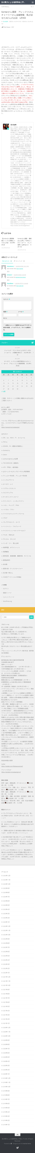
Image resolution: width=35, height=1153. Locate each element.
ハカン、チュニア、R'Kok (11, 505)
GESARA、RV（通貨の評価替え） (13, 446)
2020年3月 (6, 1065)
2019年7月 (6, 1099)
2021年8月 (6, 994)
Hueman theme (27, 1143)
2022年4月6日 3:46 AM (20, 275)
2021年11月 (6, 981)
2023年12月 (6, 875)
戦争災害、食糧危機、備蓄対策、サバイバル (17, 556)
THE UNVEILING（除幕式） (11, 463)
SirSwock (9, 274)
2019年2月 (6, 1120)
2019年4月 (6, 1112)
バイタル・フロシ (8, 509)
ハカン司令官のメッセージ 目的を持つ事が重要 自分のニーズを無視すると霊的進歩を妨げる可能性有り (17, 824)
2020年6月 (6, 1053)
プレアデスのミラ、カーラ (11, 522)
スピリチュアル (8, 492)
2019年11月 (6, 1082)
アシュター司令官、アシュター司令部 (15, 476)
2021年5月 (6, 1006)
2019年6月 (6, 1103)
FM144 (5, 442)
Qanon (5, 454)
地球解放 (6, 552)
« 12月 (3, 391)
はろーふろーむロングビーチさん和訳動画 (16, 471)
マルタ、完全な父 (8, 535)
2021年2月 (6, 1019)
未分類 (5, 564)
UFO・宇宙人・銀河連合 (10, 467)
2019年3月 (6, 1116)
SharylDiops (10, 283)
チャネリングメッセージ (10, 497)
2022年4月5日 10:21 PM (22, 266)
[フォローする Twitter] (32, 343)
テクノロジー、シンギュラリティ (13, 501)
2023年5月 (6, 905)
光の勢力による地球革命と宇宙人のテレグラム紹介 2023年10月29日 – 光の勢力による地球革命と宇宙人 (17, 857)
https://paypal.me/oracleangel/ (10, 427)
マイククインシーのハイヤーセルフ (14, 530)
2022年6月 (6, 951)
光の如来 (5, 21)
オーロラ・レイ (8, 484)
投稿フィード (7, 593)
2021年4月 (6, 1011)
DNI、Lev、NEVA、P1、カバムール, (14, 438)
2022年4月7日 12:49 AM (21, 283)
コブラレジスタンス (9, 488)
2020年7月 (6, 1048)
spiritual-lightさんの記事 (10, 459)
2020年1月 (6, 1074)
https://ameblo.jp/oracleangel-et (11, 772)
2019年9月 (6, 1091)
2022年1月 (6, 973)
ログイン (6, 588)
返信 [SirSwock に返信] (8, 280)
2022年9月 (6, 939)
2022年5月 (6, 956)
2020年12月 (6, 1027)
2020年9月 (6, 1040)
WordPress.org (7, 601)
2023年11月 (6, 880)
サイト (5, 318)
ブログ (5, 518)
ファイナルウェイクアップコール (13, 514)
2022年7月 (6, 947)
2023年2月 (6, 918)
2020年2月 (6, 1070)
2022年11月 (6, 930)
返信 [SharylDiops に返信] (8, 288)
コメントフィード (8, 597)
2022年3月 (6, 964)
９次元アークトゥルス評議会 (12, 577)
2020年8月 (6, 1044)
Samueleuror (10, 266)
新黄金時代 (6, 560)
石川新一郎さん (8, 573)
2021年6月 (6, 1002)
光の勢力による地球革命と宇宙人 (13, 2)
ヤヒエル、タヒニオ (9, 539)
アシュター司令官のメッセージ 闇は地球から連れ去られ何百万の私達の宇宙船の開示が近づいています (17, 852)
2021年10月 (6, 985)
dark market (20, 268)
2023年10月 (6, 884)
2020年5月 (6, 1057)
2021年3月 (6, 1015)
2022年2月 (6, 968)
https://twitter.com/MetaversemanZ (12, 766)
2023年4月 (6, 909)
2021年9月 (6, 989)
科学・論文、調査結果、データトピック (14, 783)
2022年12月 (6, 926)
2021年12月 (6, 977)
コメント (7, 261)
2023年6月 (6, 901)
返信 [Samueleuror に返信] (8, 271)
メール (21, 312)
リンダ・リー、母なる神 (10, 543)
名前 (5, 312)
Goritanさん (5, 7)
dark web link (19, 285)
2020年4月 (6, 1061)
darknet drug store (21, 277)
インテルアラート (8, 480)
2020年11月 (6, 1032)
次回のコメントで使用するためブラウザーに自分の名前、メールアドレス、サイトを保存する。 (17, 327)
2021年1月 (6, 1023)
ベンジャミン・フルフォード (12, 526)
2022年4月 (6, 960)
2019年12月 (6, 1078)
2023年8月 (6, 892)
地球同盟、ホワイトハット (11, 547)
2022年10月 (6, 935)
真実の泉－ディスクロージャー (13, 568)
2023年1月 (6, 922)
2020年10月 (6, 1036)
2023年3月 (6, 913)
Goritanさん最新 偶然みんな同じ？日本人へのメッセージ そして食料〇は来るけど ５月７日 (25, 243)
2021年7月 (6, 998)
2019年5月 (6, 1108)
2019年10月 (6, 1086)
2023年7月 (6, 897)
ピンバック (19, 261)
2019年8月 (6, 1095)
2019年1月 (6, 1124)
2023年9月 (6, 888)
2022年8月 (6, 943)
